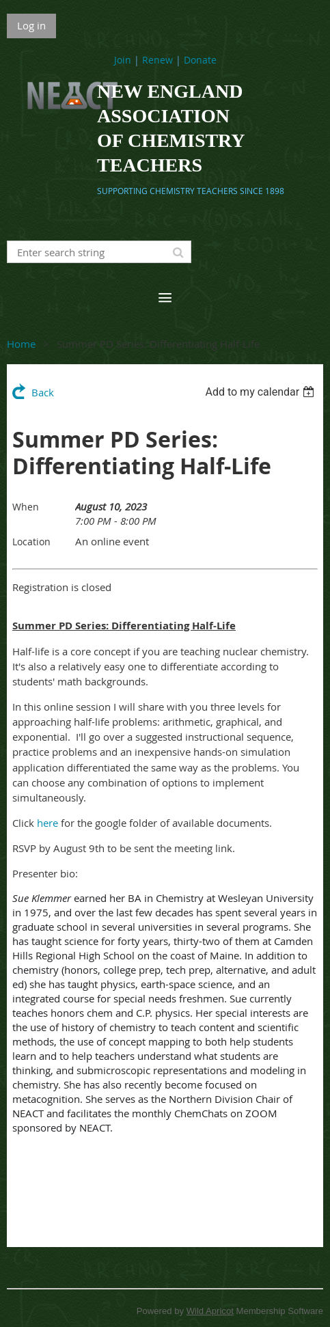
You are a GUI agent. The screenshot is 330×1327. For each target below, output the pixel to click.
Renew (157, 59)
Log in (31, 25)
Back (42, 392)
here (47, 823)
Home (21, 344)
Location (31, 541)
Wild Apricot (210, 1311)
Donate (200, 59)
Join (122, 59)
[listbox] (261, 391)
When (25, 506)
